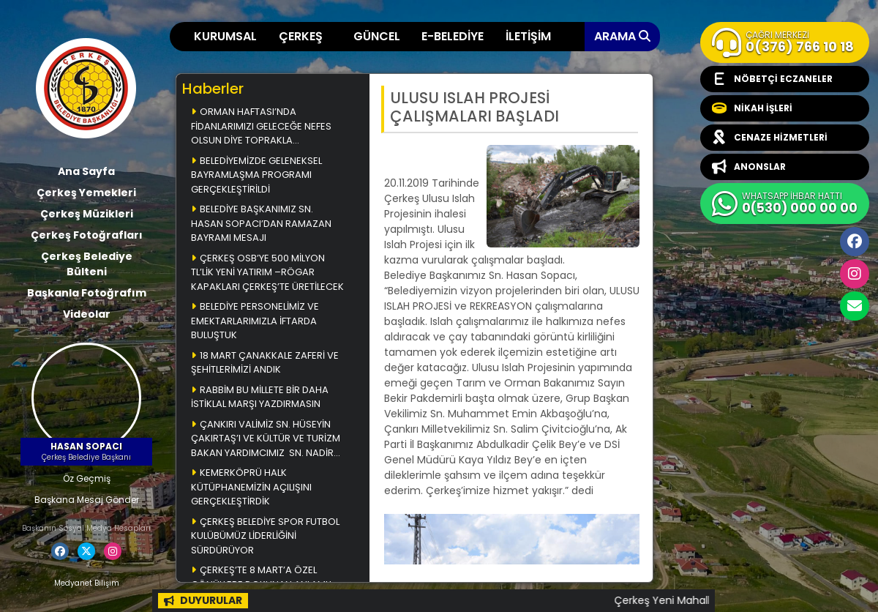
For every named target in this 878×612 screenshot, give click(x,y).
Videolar (86, 314)
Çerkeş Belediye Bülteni (86, 264)
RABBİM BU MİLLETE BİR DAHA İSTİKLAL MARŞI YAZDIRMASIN (260, 397)
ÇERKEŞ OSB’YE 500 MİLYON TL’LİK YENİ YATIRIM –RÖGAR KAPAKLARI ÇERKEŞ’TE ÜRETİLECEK (267, 272)
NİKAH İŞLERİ (752, 108)
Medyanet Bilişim (86, 583)
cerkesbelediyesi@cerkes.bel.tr (854, 306)
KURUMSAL (225, 36)
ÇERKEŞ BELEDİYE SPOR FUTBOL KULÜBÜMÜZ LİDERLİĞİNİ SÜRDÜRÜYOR (265, 536)
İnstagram (854, 273)
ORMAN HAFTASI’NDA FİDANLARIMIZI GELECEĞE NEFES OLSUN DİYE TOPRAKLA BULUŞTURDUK (261, 127)
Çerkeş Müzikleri (86, 213)
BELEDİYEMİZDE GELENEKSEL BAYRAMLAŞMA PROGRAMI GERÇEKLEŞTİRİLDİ (256, 175)
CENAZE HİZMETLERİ (770, 137)
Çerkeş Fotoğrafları (87, 235)
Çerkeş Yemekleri (86, 192)
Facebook (854, 241)
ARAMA (622, 36)
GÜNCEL (376, 36)
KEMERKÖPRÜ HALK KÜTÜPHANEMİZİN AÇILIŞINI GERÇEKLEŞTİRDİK (251, 487)
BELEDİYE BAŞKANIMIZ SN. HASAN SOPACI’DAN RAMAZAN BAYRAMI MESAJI (261, 223)
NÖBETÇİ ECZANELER (772, 79)
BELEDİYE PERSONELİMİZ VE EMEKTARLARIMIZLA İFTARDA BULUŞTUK (255, 320)
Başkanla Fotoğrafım (86, 293)
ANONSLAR (749, 167)
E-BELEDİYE (452, 36)
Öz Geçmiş (86, 478)
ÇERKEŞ (301, 36)
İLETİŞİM (528, 36)
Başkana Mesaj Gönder (86, 499)
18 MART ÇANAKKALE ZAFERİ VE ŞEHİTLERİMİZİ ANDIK (265, 362)
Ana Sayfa (86, 171)
